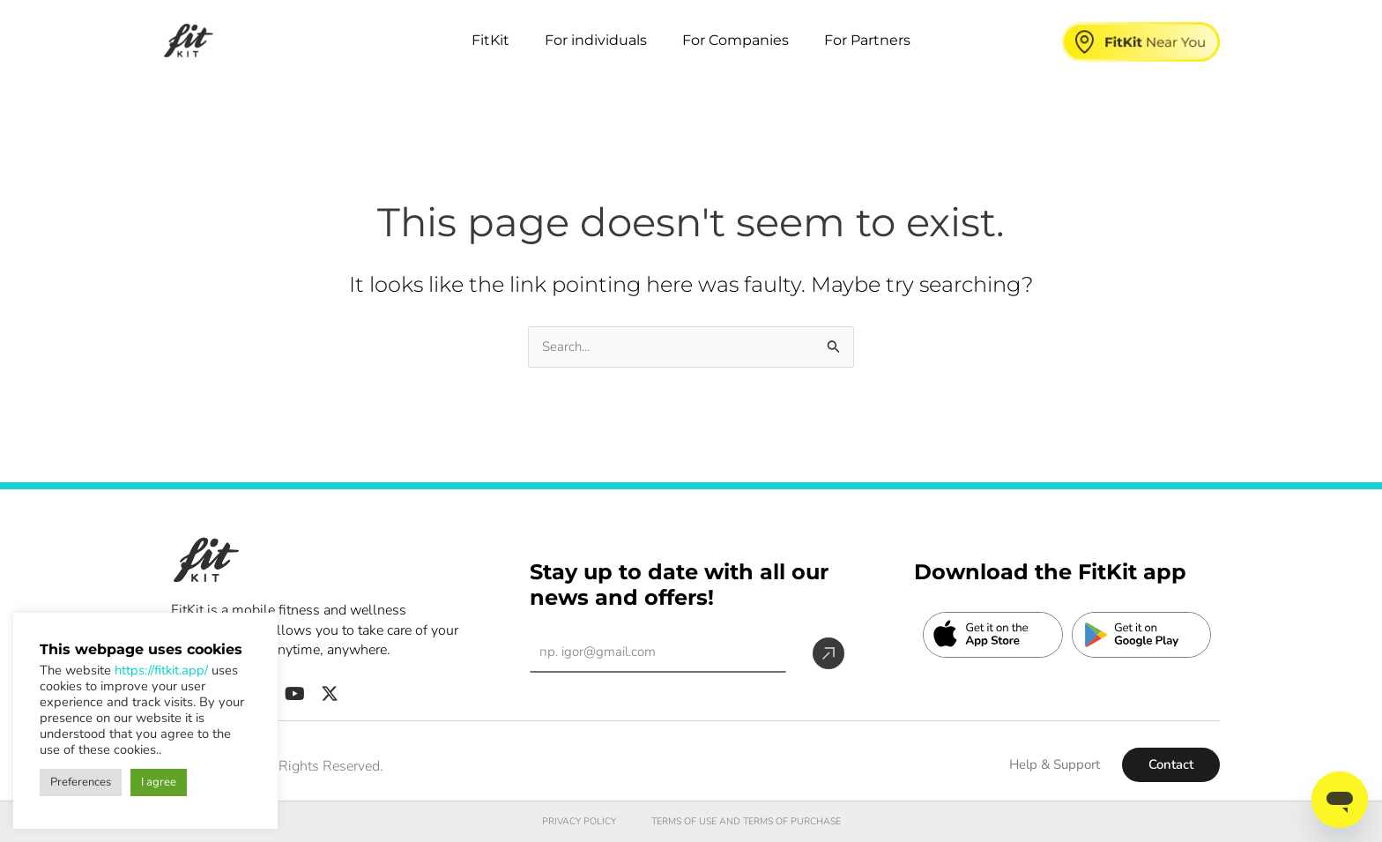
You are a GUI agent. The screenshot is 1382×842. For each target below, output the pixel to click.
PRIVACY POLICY (566, 822)
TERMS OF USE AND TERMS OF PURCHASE (749, 822)
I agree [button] (158, 782)
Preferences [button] (80, 782)
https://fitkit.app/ (161, 670)
